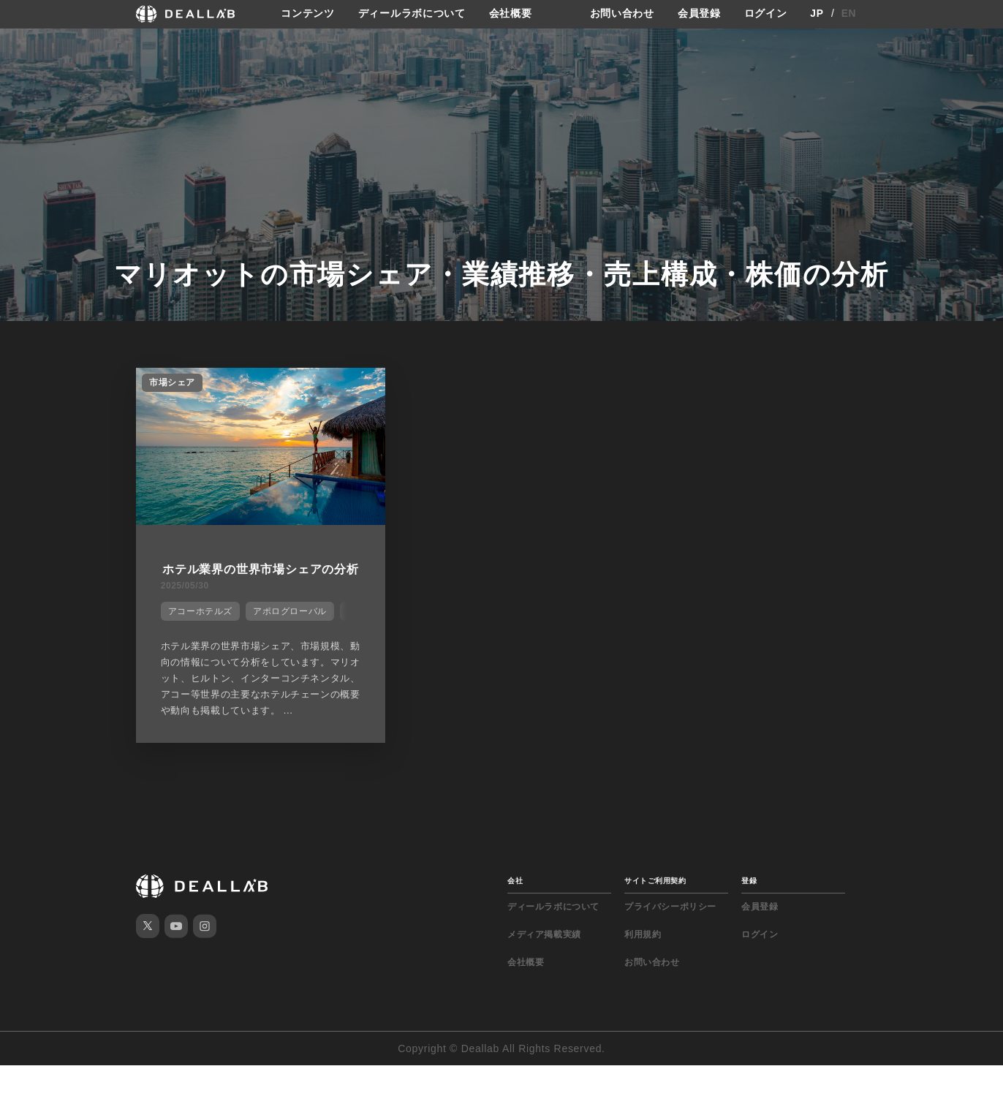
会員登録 (699, 14)
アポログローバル (288, 627)
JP (817, 14)
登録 (749, 911)
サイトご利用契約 (655, 911)
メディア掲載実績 (544, 965)
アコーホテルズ (199, 627)
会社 (515, 911)
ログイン (765, 14)
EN (849, 14)
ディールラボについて (412, 14)
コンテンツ (308, 14)
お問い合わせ (622, 14)
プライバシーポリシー (670, 937)
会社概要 (510, 14)
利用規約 (642, 965)
